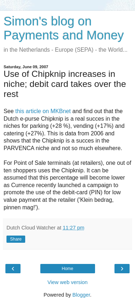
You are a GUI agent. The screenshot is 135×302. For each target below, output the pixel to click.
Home (67, 268)
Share (16, 239)
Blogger (81, 295)
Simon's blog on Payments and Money (64, 28)
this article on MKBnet (43, 111)
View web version (68, 282)
